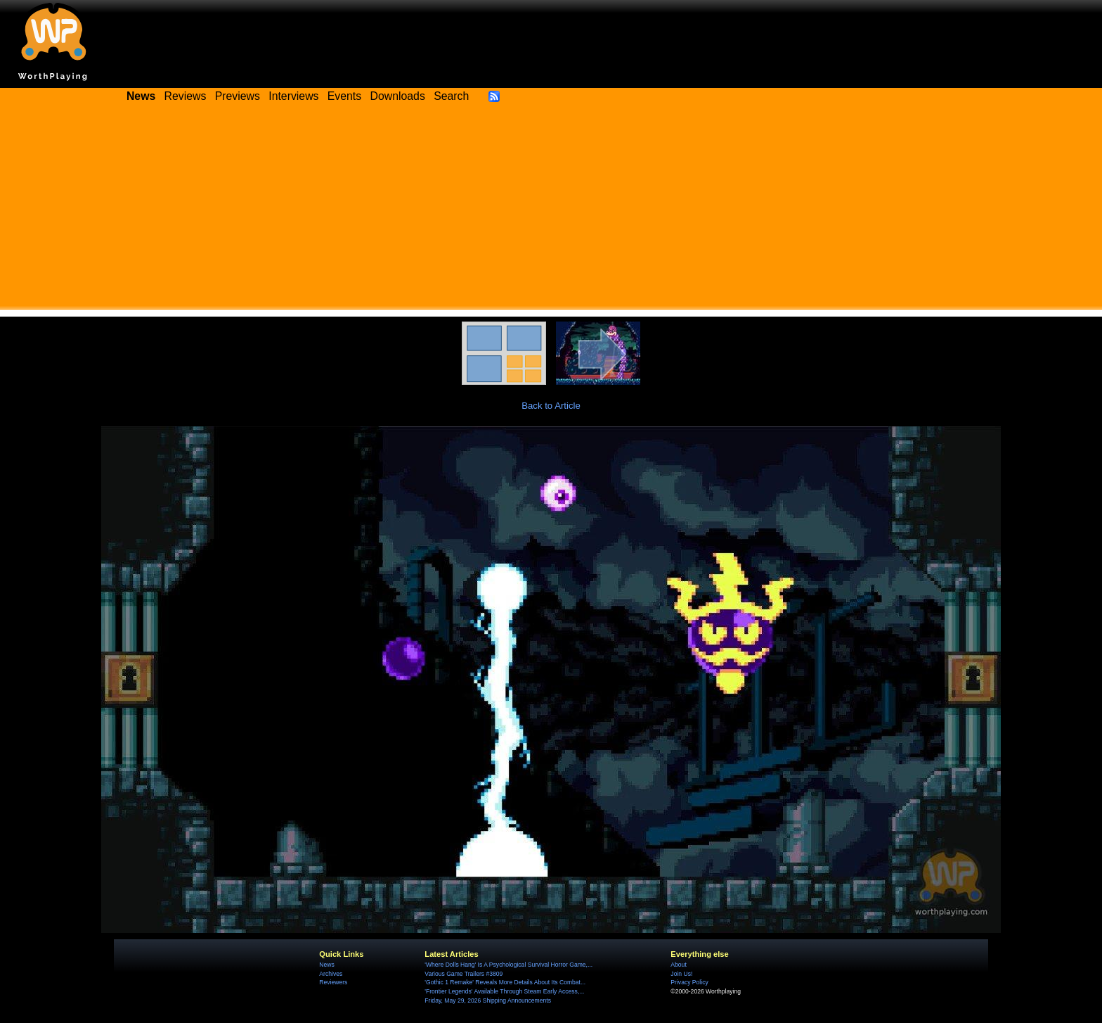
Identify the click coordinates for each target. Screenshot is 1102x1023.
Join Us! (681, 973)
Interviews (293, 96)
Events (344, 96)
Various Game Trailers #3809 (463, 973)
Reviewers (333, 982)
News (326, 964)
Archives (330, 973)
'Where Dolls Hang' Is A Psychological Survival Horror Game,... (508, 964)
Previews (237, 96)
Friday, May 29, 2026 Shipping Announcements (487, 1000)
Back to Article (551, 405)
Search (451, 96)
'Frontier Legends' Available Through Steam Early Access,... (504, 991)
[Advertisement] (551, 211)
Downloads (397, 96)
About (678, 964)
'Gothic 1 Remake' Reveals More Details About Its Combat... (504, 982)
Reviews (185, 96)
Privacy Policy (689, 982)
